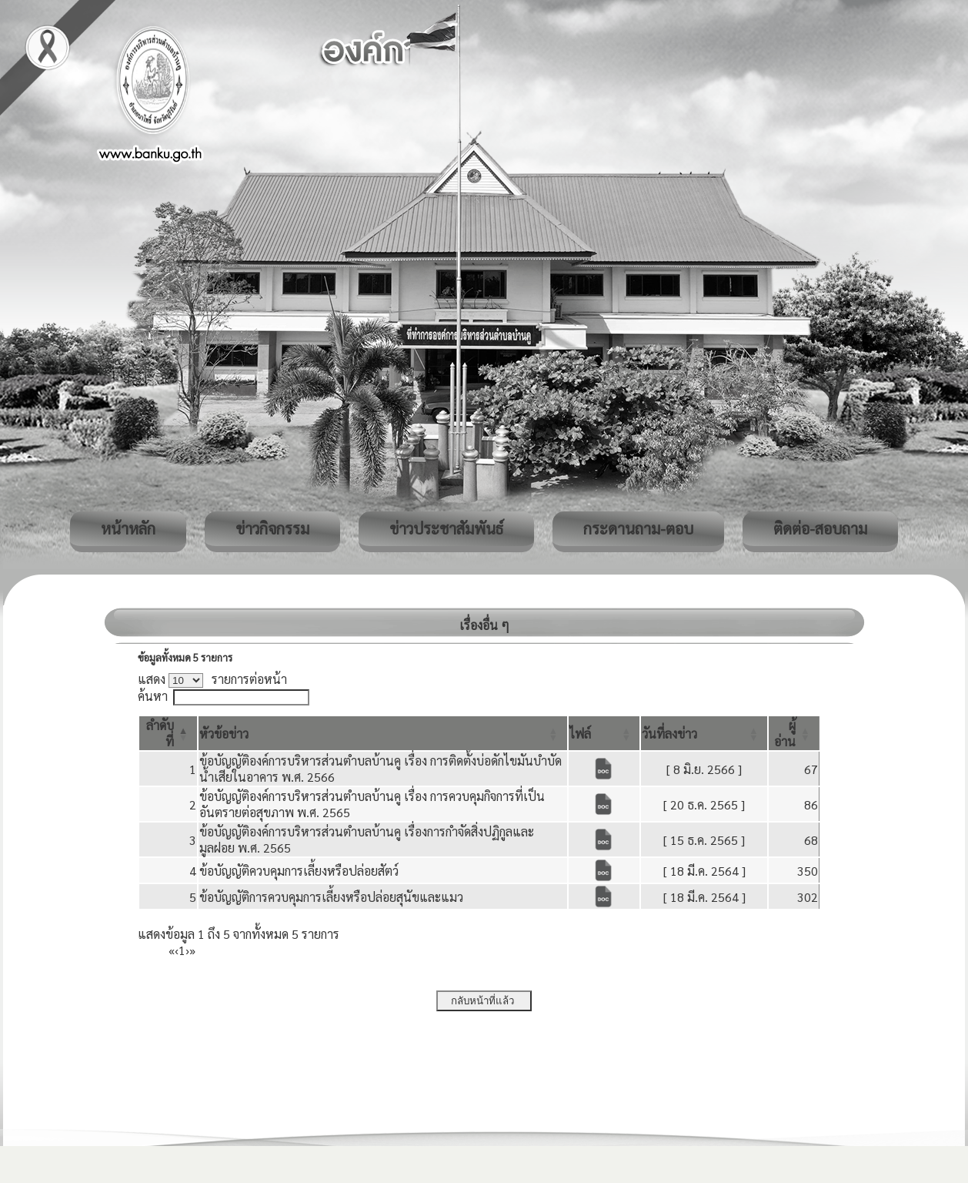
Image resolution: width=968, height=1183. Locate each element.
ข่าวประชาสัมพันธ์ (446, 528)
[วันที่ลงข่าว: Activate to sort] (704, 733)
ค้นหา (153, 696)
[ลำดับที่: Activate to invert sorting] (168, 733)
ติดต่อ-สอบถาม (820, 528)
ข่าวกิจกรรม (272, 528)
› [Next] (187, 950)
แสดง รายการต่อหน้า (212, 679)
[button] (224, 734)
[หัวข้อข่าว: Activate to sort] (383, 733)
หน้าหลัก (128, 528)
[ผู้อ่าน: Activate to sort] (794, 733)
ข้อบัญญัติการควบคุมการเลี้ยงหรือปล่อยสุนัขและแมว (331, 897)
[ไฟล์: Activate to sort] (604, 733)
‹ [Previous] (177, 950)
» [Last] (192, 950)
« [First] (172, 950)
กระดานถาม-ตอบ (638, 528)
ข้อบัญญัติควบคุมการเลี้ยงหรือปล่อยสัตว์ (299, 871)
